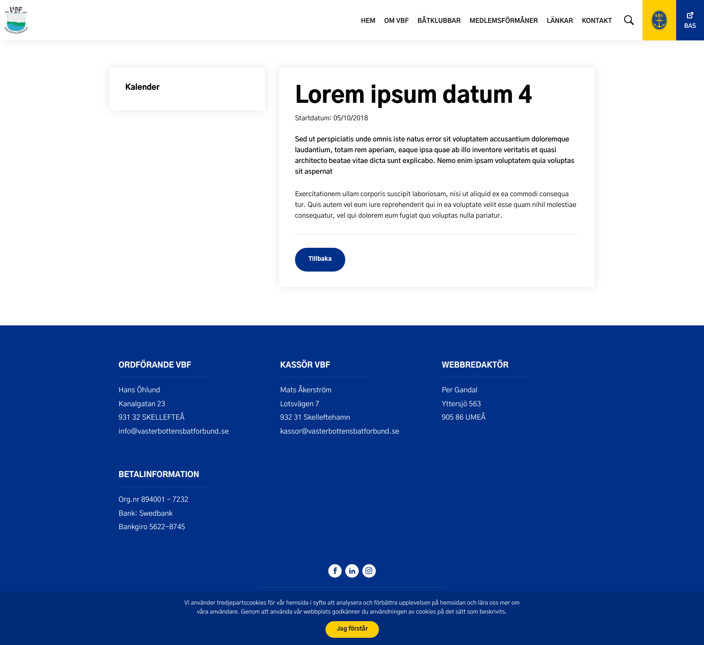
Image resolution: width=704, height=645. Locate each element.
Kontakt (597, 21)
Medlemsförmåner (504, 21)
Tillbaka (320, 259)
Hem (368, 21)
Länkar (560, 21)
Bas (690, 26)
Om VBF (396, 21)
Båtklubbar (439, 21)
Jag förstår (352, 629)
